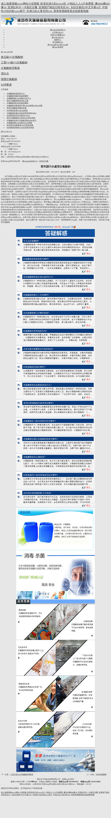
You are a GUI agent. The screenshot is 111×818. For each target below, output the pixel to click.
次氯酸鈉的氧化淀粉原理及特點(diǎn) (21, 113)
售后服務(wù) (57, 42)
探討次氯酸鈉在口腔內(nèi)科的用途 (21, 118)
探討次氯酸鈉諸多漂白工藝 (17, 101)
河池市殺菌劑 (101, 774)
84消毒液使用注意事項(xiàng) (18, 115)
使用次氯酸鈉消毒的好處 (17, 108)
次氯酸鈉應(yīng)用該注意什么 (19, 98)
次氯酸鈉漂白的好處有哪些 (17, 103)
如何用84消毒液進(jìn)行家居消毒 (20, 125)
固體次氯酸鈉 (9, 79)
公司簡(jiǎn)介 (57, 32)
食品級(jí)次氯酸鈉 (12, 56)
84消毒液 (6, 84)
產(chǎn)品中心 (58, 37)
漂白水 (5, 73)
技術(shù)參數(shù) (57, 35)
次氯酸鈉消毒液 (10, 68)
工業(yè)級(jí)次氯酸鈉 (14, 62)
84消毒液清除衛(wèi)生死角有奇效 (20, 128)
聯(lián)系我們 (57, 47)
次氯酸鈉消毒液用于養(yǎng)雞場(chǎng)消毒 (24, 106)
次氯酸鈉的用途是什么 (16, 94)
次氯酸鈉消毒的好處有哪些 (17, 96)
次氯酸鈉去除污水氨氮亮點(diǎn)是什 (21, 120)
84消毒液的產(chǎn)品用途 (17, 111)
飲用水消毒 (43, 161)
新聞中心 (57, 40)
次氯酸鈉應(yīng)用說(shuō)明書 (19, 123)
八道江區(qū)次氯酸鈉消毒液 (21, 774)
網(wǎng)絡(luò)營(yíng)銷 (58, 45)
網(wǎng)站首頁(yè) (57, 30)
